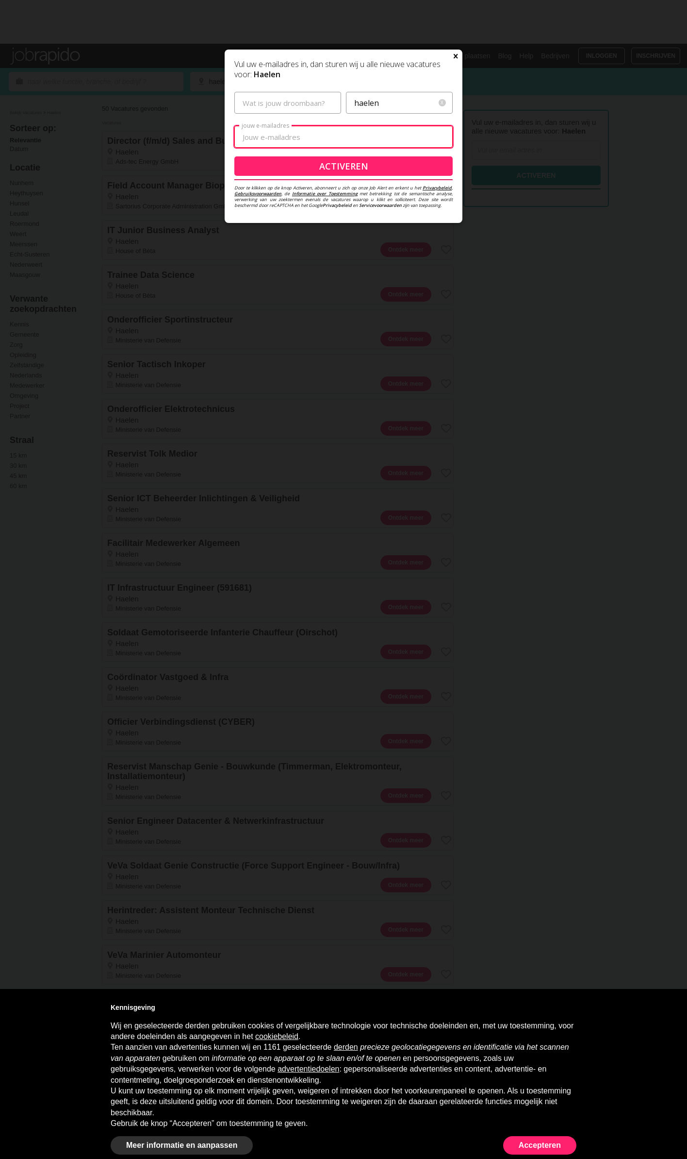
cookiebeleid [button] (276, 1036)
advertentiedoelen (308, 1069)
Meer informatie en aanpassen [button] (181, 1145)
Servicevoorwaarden (380, 267)
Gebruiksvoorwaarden (257, 256)
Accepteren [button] (540, 1145)
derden (346, 1047)
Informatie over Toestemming (325, 256)
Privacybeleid (437, 250)
